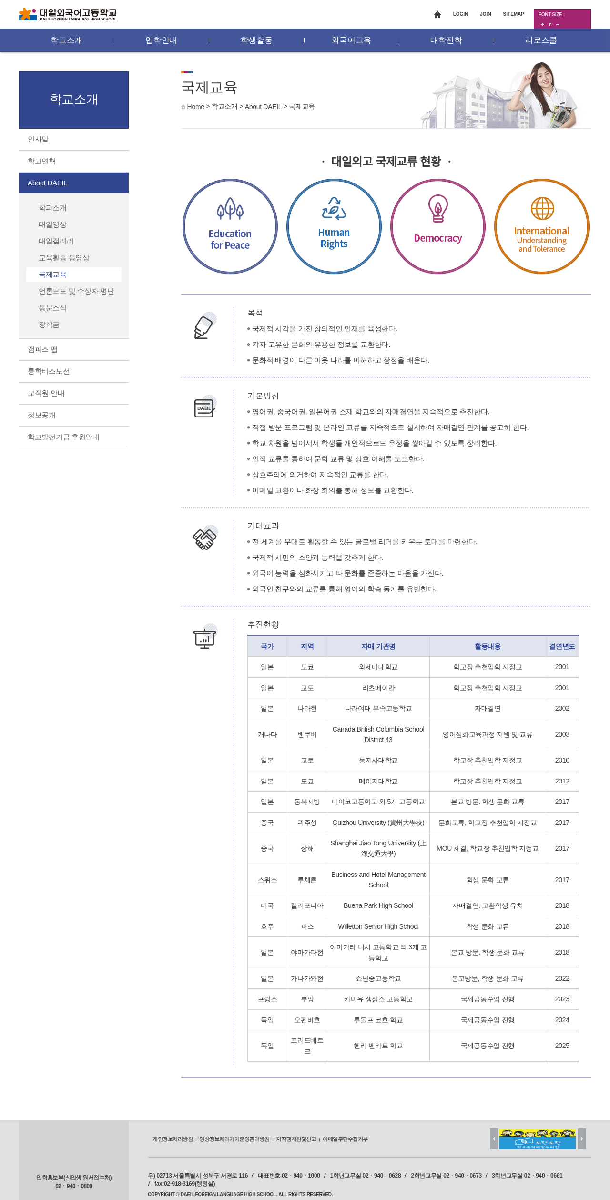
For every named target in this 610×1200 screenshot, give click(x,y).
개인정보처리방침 (172, 1139)
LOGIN (460, 14)
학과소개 (53, 207)
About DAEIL (263, 107)
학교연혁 (42, 161)
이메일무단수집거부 (345, 1139)
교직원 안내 (46, 393)
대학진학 (446, 40)
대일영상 (53, 224)
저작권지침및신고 (296, 1139)
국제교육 (302, 106)
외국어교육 (351, 40)
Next (582, 1138)
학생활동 (257, 40)
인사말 (38, 139)
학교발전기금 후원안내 (64, 437)
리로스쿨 (541, 40)
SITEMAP (513, 14)
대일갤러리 (56, 241)
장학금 (49, 324)
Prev (494, 1138)
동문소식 (53, 308)
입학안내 (161, 40)
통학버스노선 (49, 371)
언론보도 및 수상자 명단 (76, 291)
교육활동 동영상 (64, 258)
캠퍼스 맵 (43, 349)
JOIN (485, 14)
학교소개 (66, 40)
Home (195, 107)
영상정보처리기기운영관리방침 (234, 1139)
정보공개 (42, 415)
